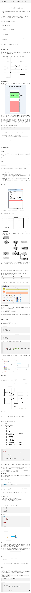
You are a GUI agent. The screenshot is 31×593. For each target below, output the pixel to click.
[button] (29, 590)
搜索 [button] (25, 1)
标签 (14, 1)
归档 (19, 1)
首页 (11, 1)
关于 (22, 1)
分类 (17, 1)
